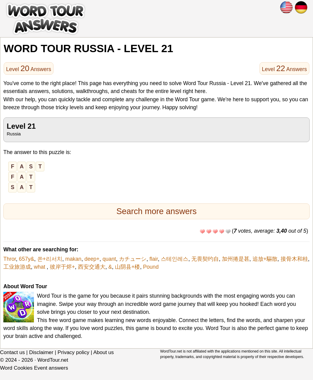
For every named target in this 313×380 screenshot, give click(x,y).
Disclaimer (41, 352)
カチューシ (132, 259)
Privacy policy (73, 352)
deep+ (91, 259)
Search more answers (156, 211)
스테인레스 (174, 259)
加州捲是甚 (235, 259)
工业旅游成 (17, 267)
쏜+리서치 (49, 259)
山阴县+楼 (127, 267)
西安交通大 (91, 267)
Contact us (12, 352)
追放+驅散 (265, 259)
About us (103, 352)
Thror (9, 259)
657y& (26, 259)
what (40, 267)
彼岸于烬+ (62, 267)
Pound (151, 267)
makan (73, 259)
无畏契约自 (205, 259)
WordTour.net (52, 360)
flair (153, 259)
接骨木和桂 (294, 259)
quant (109, 259)
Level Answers (28, 68)
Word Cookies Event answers (34, 368)
